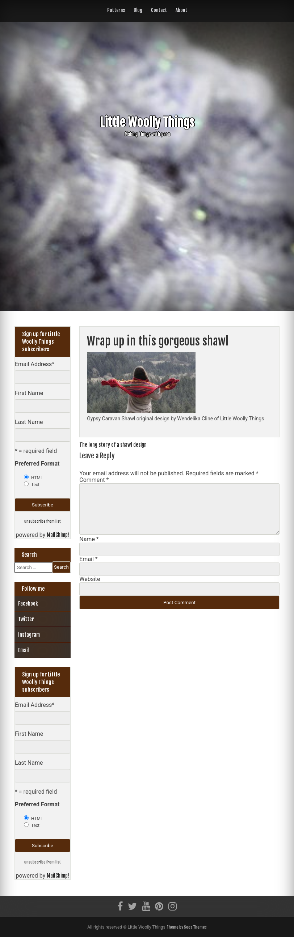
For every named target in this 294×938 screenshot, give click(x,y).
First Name (29, 393)
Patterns (116, 10)
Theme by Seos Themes (186, 928)
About (181, 10)
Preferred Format (37, 463)
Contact (159, 10)
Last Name (29, 422)
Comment (94, 479)
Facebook (28, 604)
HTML (37, 477)
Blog (138, 10)
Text (35, 484)
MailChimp (57, 535)
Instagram (29, 635)
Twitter (26, 619)
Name (89, 539)
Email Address (34, 364)
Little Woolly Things (147, 122)
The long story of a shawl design (117, 444)
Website (89, 579)
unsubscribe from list (42, 521)
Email (88, 559)
